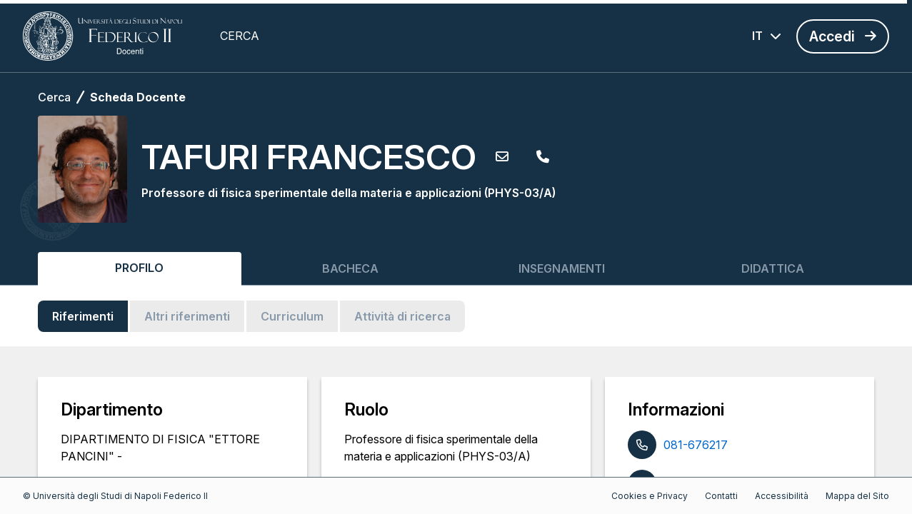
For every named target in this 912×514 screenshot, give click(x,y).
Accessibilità (781, 495)
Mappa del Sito (857, 495)
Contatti (721, 495)
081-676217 (695, 445)
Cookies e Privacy (649, 495)
